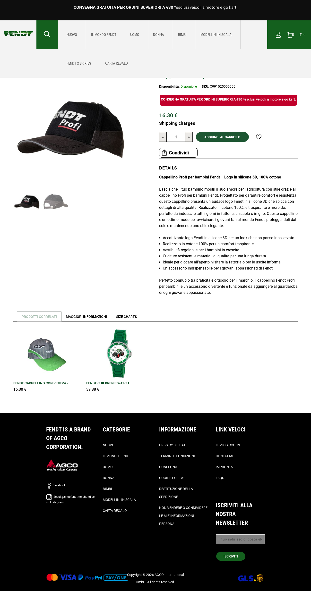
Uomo (108, 467)
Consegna (168, 467)
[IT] (302, 34)
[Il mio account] (278, 35)
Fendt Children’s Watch (107, 383)
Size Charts (132, 317)
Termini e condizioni (177, 456)
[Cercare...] (47, 34)
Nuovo (108, 445)
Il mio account (229, 445)
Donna (108, 478)
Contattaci (225, 456)
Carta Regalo (115, 511)
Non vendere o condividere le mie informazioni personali (183, 516)
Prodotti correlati (40, 317)
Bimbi (107, 489)
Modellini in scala (119, 500)
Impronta (224, 467)
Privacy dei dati (172, 445)
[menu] (163, 34)
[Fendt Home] (18, 29)
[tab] (38, 316)
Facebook (56, 485)
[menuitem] (70, 34)
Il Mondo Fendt (116, 456)
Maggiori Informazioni (90, 317)
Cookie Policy (171, 478)
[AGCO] (62, 465)
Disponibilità (169, 86)
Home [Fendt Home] (8, 56)
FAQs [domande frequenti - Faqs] (220, 478)
